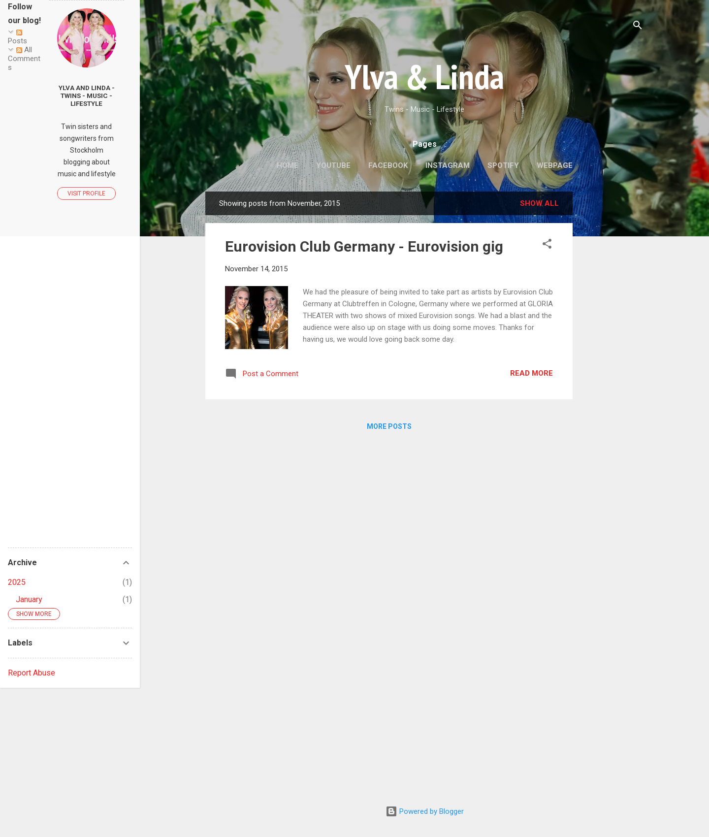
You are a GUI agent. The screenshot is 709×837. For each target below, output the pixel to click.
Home (287, 165)
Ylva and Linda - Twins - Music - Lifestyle (87, 95)
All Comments (24, 58)
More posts (389, 426)
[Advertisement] (612, 339)
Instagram (447, 165)
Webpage (555, 165)
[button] (547, 245)
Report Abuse (31, 672)
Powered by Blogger (425, 811)
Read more (531, 373)
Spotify (503, 165)
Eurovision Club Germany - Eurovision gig (364, 246)
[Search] (638, 27)
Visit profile (86, 193)
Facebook (388, 165)
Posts (17, 37)
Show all (539, 203)
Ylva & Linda (424, 76)
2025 (17, 582)
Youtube (333, 165)
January (29, 599)
